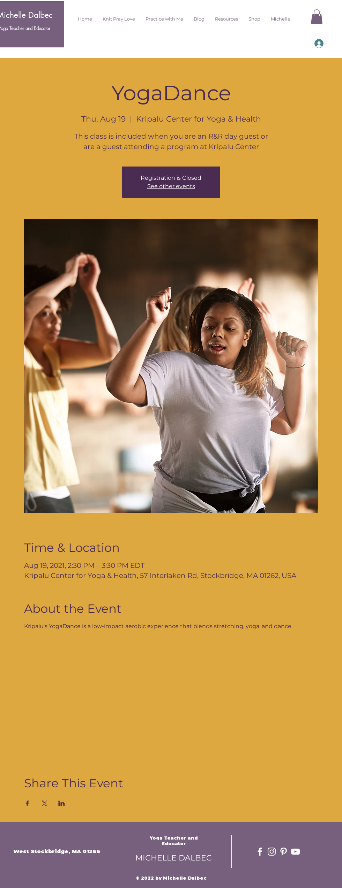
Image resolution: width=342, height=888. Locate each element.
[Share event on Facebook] (27, 803)
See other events (171, 186)
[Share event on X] (44, 803)
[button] (118, 19)
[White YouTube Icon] (295, 851)
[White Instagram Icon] (271, 851)
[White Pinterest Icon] (283, 851)
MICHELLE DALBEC (173, 858)
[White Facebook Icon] (259, 851)
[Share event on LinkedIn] (61, 803)
